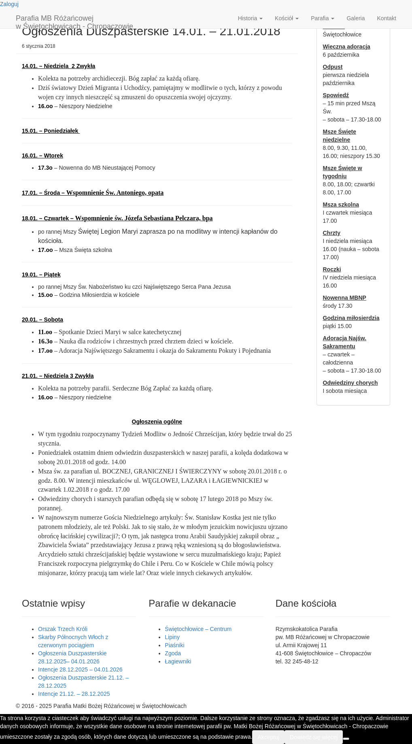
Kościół (287, 18)
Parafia (322, 18)
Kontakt (386, 18)
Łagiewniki (178, 661)
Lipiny (172, 637)
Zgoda (173, 653)
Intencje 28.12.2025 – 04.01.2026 (80, 669)
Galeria (355, 18)
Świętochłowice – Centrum (198, 629)
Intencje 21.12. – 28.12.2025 (74, 694)
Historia (250, 18)
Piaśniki (174, 645)
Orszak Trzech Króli (62, 629)
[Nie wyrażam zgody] (346, 739)
